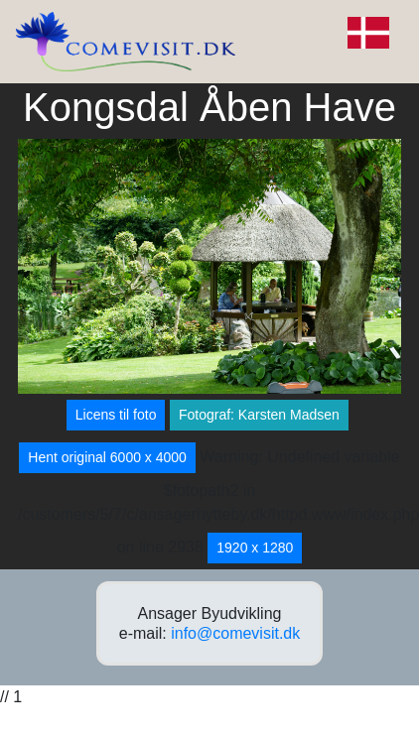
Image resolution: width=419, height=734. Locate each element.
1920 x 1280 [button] (254, 547)
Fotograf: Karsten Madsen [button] (259, 415)
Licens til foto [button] (116, 415)
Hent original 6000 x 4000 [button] (107, 457)
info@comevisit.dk (235, 633)
